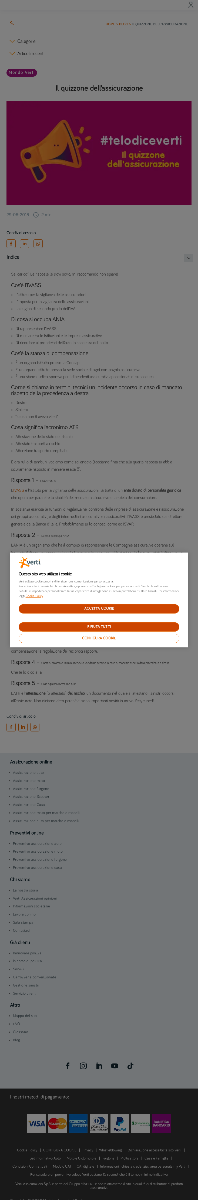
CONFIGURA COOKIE (99, 638)
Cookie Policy (34, 596)
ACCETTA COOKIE (99, 609)
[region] (99, 599)
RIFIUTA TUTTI (99, 627)
